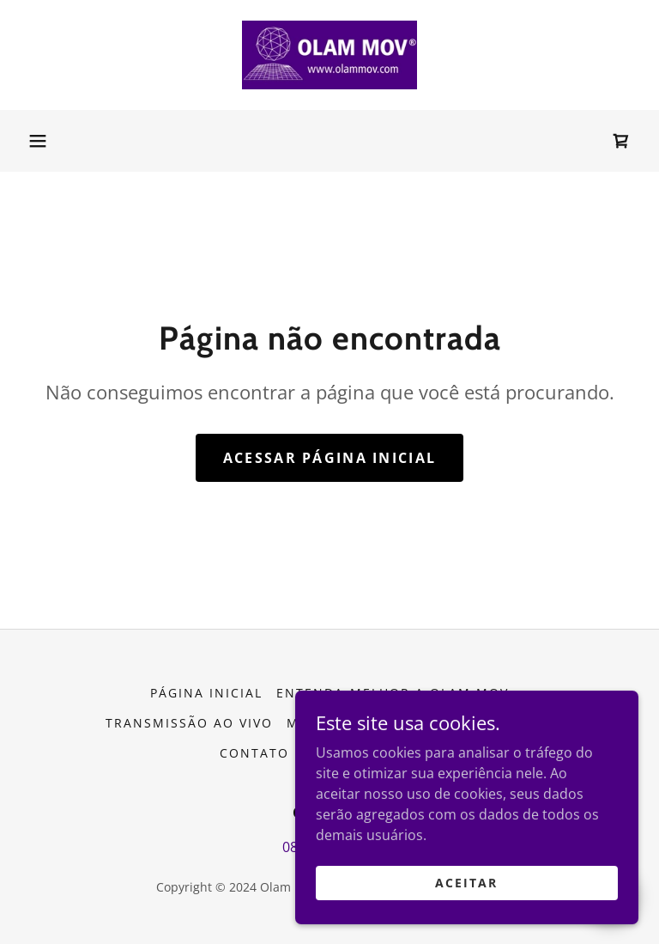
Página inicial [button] (206, 693)
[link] (329, 55)
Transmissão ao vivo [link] (189, 723)
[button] (38, 141)
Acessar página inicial (329, 457)
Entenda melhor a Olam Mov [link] (392, 693)
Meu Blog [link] (324, 723)
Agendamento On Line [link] (465, 723)
